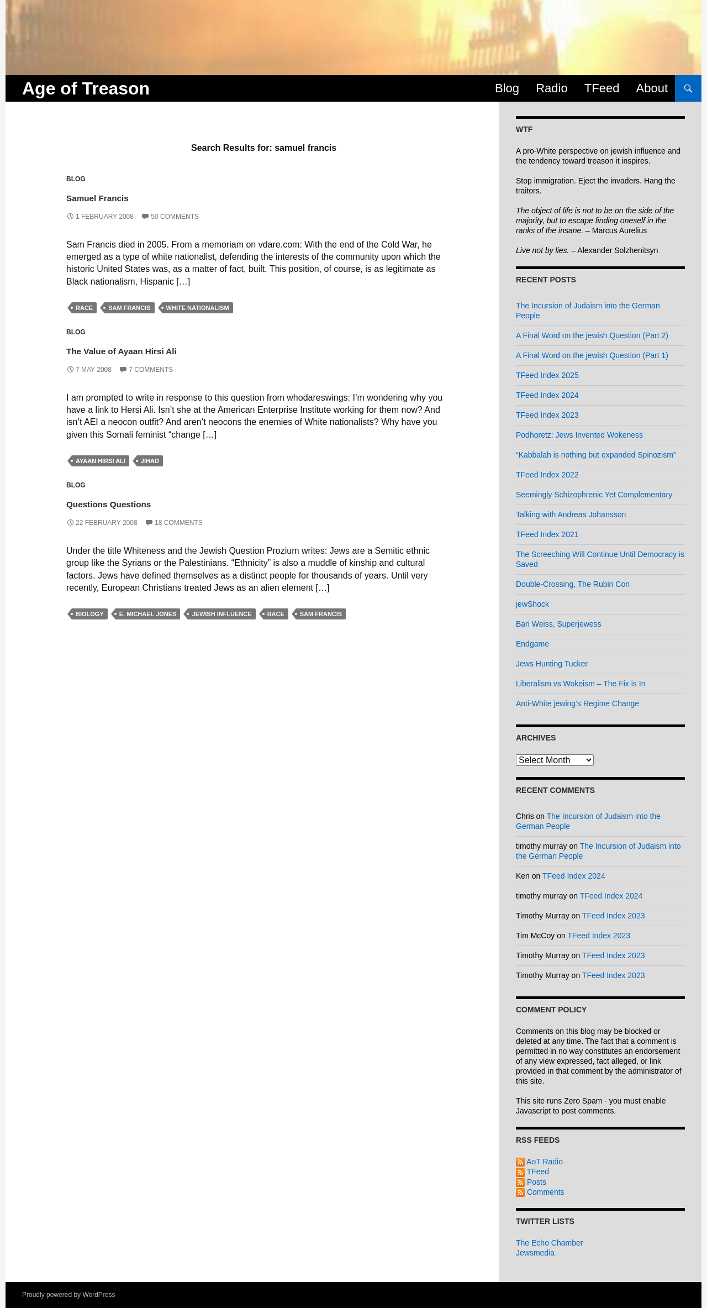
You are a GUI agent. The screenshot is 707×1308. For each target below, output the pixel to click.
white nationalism (197, 307)
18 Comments (179, 523)
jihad (150, 461)
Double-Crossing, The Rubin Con (573, 584)
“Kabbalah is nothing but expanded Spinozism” (596, 454)
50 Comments (175, 216)
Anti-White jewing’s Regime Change (577, 703)
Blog (507, 88)
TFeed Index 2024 (547, 395)
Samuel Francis (120, 195)
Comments (540, 1192)
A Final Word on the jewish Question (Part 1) (592, 355)
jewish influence (221, 614)
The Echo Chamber (549, 1242)
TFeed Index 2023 (547, 415)
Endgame (532, 643)
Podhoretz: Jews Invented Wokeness (579, 434)
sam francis (129, 307)
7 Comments (151, 370)
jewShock (532, 604)
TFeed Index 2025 (547, 375)
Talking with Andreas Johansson (571, 514)
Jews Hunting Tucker (552, 663)
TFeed (602, 88)
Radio (551, 88)
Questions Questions (138, 502)
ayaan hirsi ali (100, 461)
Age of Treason (86, 88)
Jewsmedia (535, 1252)
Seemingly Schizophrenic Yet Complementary (594, 494)
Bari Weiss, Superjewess (559, 623)
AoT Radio (539, 1161)
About (652, 88)
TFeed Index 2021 (547, 534)
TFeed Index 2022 (547, 474)
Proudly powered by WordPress (68, 1295)
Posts (531, 1182)
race (84, 307)
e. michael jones (148, 614)
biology (90, 614)
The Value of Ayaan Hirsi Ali (161, 349)
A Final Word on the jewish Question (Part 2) (592, 335)
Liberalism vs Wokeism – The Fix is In (580, 683)
